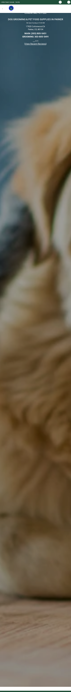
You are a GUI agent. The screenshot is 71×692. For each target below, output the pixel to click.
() (35, 44)
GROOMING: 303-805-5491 (35, 36)
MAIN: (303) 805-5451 (36, 33)
